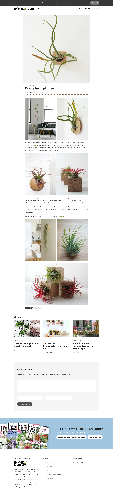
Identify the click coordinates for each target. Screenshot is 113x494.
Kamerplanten (29, 85)
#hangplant (38, 307)
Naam (19, 394)
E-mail (48, 394)
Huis (75, 9)
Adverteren (50, 462)
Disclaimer (50, 478)
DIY (94, 9)
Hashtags (28, 307)
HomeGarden (27, 8)
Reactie (19, 378)
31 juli (33, 92)
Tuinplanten (77, 340)
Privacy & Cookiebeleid (54, 474)
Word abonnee (95, 437)
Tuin (80, 9)
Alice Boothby (28, 92)
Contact (49, 466)
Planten (88, 9)
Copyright (50, 470)
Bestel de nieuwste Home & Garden (71, 437)
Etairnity (36, 145)
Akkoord (95, 3)
